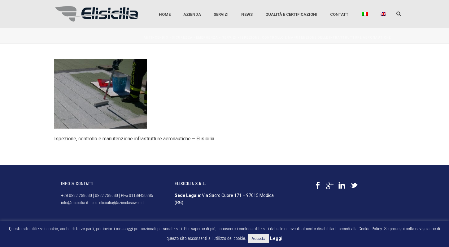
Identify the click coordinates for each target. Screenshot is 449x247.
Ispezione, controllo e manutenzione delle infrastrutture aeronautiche (315, 37)
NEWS (247, 14)
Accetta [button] (258, 238)
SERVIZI (221, 14)
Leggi (276, 238)
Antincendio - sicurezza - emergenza (181, 37)
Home (165, 14)
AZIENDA (192, 14)
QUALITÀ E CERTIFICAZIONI (291, 14)
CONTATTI (340, 14)
